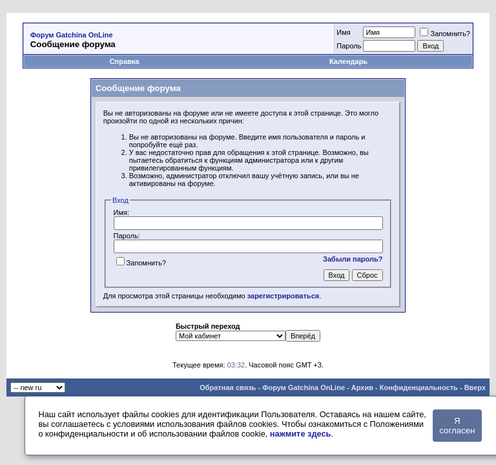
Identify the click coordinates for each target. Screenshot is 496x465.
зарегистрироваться (283, 296)
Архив (362, 387)
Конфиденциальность (419, 387)
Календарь (348, 61)
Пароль (348, 46)
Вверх (475, 387)
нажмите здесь (300, 434)
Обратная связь (228, 387)
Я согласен (457, 425)
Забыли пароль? (352, 259)
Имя (343, 32)
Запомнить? (445, 33)
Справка (125, 61)
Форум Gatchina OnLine (71, 35)
